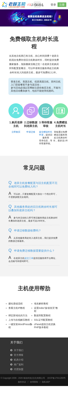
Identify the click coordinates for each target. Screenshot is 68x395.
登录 (53, 4)
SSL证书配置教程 (43, 319)
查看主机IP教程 (16, 308)
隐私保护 (46, 382)
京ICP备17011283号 (56, 378)
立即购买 (16, 132)
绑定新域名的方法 (17, 315)
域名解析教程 (41, 303)
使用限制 (34, 382)
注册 (62, 4)
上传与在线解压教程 (19, 319)
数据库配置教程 (42, 315)
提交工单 (29, 258)
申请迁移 (30, 132)
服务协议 (22, 382)
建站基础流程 (15, 303)
